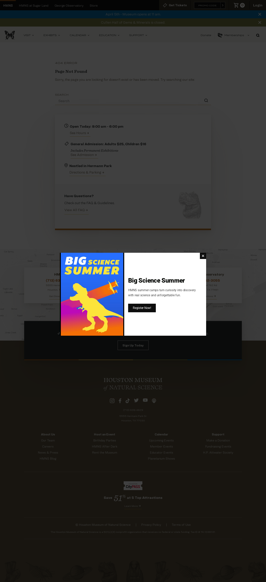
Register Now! (142, 308)
